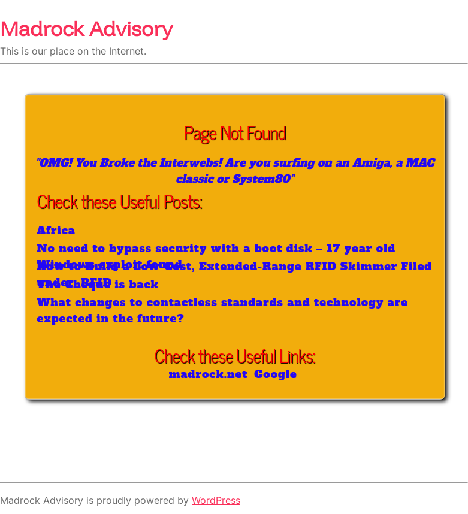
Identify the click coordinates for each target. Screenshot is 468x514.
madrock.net (208, 374)
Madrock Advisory (86, 28)
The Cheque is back (98, 284)
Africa (56, 230)
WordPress (216, 500)
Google (275, 374)
